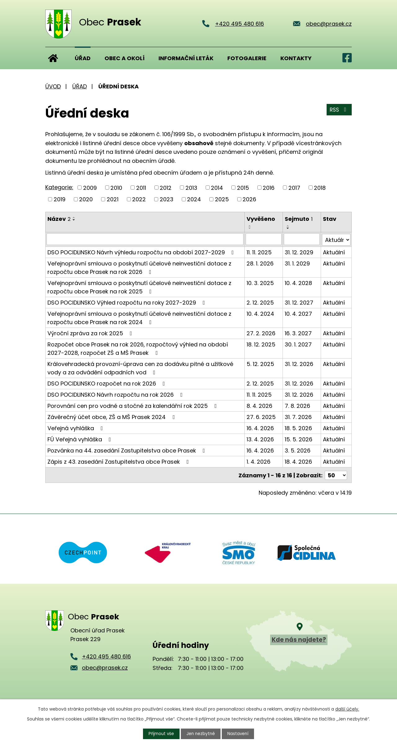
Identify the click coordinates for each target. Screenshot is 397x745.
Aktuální (334, 252)
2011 (141, 187)
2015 (243, 187)
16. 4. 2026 (260, 427)
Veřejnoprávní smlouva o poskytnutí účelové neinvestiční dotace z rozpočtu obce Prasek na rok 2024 (139, 317)
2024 (194, 199)
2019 (59, 199)
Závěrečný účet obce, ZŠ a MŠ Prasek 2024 (112, 416)
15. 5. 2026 (299, 439)
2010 (116, 187)
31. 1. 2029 (297, 263)
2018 (320, 187)
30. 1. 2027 (298, 344)
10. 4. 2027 (298, 313)
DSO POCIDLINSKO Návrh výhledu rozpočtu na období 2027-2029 (141, 252)
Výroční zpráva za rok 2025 (91, 333)
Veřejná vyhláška (76, 427)
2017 (294, 187)
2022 (139, 199)
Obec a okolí (125, 58)
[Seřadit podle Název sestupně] (74, 220)
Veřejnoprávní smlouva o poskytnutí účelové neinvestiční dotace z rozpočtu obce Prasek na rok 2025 (139, 287)
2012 (166, 187)
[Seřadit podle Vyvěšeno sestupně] (250, 228)
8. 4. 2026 (259, 405)
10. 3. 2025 (260, 282)
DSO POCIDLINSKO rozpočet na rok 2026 (107, 383)
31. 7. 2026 (298, 416)
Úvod (53, 58)
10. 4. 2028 (298, 282)
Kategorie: (59, 187)
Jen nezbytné (201, 733)
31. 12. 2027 (299, 302)
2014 (217, 187)
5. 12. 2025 (260, 363)
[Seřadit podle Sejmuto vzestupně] (288, 226)
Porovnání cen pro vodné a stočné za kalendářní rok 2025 (133, 405)
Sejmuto (299, 219)
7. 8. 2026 (297, 405)
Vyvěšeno (261, 219)
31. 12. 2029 (299, 252)
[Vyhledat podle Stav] (336, 239)
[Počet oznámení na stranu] (336, 474)
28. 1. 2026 (260, 263)
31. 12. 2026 (299, 363)
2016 (268, 187)
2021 (112, 199)
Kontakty (296, 58)
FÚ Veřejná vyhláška (80, 439)
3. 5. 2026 (298, 450)
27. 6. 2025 (261, 416)
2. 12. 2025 (260, 302)
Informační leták (185, 58)
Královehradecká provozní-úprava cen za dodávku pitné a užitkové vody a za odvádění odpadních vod (140, 367)
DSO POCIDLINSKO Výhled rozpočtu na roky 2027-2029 (127, 302)
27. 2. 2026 (261, 333)
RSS (338, 111)
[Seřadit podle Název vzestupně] (74, 217)
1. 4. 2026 (258, 461)
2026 (249, 199)
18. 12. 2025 (261, 344)
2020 (86, 199)
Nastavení (239, 733)
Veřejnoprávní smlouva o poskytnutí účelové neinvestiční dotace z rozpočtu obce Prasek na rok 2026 (139, 267)
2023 (166, 199)
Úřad (83, 58)
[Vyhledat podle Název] (145, 239)
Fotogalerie (246, 58)
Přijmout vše (160, 733)
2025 (222, 199)
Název (59, 219)
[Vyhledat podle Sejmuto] (302, 239)
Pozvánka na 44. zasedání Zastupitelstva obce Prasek (127, 450)
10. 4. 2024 (260, 313)
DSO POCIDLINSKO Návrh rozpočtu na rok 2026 (116, 394)
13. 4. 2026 (260, 439)
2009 (90, 187)
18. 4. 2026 (298, 461)
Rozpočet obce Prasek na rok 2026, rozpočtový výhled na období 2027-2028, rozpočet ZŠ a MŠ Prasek (137, 348)
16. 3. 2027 (298, 333)
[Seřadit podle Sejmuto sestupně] (288, 228)
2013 (191, 187)
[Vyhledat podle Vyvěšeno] (264, 239)
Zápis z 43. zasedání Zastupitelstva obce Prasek (119, 461)
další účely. (347, 709)
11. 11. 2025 (259, 252)
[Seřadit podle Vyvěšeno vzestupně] (250, 226)
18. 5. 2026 (298, 427)
